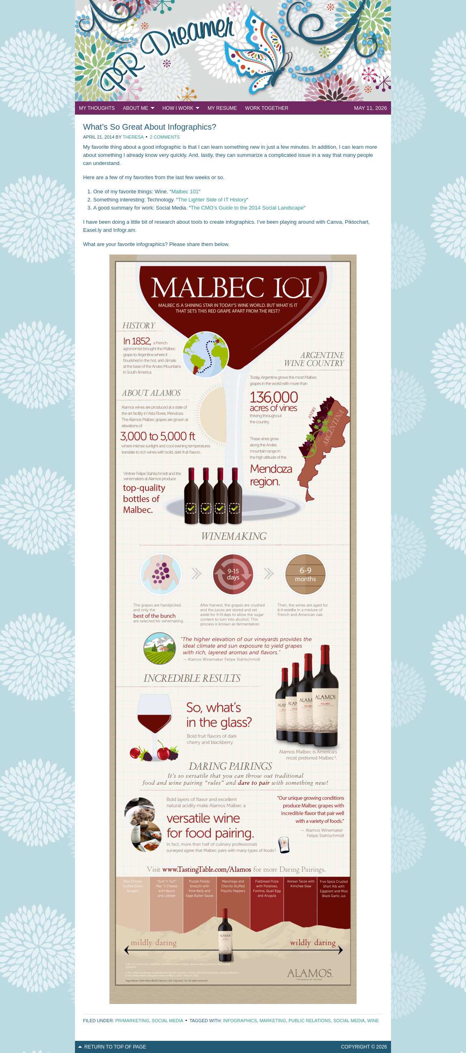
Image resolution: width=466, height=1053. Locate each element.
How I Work (179, 109)
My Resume (222, 108)
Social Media (167, 1020)
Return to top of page (115, 1047)
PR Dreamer (233, 50)
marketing (272, 1020)
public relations (310, 1020)
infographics (240, 1020)
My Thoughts (97, 108)
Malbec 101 (185, 191)
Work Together (267, 108)
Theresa (133, 137)
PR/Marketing (132, 1020)
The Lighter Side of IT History (212, 200)
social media (349, 1020)
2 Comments (165, 137)
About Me (136, 109)
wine (373, 1020)
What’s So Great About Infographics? (149, 126)
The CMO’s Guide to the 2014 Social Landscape (247, 208)
